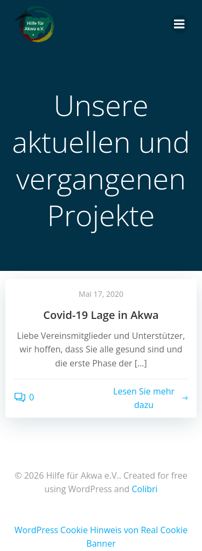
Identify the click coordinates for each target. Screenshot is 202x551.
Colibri (144, 489)
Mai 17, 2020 (101, 294)
